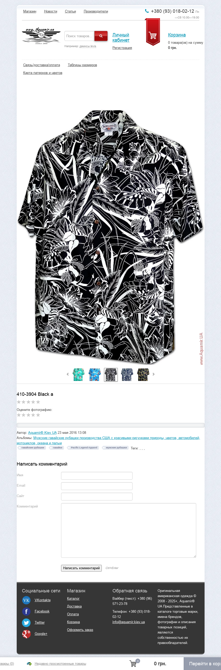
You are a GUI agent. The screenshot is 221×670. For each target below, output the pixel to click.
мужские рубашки (116, 447)
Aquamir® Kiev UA (42, 433)
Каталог (73, 598)
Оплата (73, 614)
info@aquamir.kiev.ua (128, 622)
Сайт (20, 496)
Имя (20, 475)
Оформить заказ (80, 630)
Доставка (74, 606)
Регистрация (122, 48)
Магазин (29, 11)
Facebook (36, 611)
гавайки (57, 447)
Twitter (33, 622)
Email (21, 485)
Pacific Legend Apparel (84, 447)
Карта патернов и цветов (42, 73)
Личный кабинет (120, 37)
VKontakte (36, 600)
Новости (50, 11)
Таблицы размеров (82, 65)
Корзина (177, 34)
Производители (96, 11)
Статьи (70, 11)
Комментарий (27, 506)
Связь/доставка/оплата (41, 65)
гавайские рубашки (33, 447)
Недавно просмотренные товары (60, 664)
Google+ (34, 634)
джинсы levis (88, 46)
